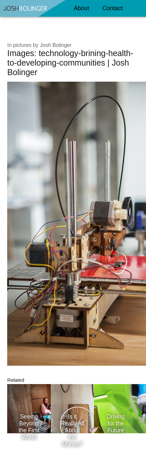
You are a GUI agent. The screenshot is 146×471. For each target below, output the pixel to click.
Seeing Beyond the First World (29, 426)
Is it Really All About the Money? (72, 430)
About (79, 6)
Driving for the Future (116, 423)
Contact (110, 6)
